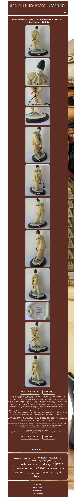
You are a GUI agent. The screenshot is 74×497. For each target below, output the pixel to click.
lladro (14, 465)
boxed (35, 465)
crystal (27, 473)
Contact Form (37, 487)
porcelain (44, 473)
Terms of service (38, 493)
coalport (42, 457)
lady (51, 473)
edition (40, 468)
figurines (27, 461)
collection (26, 464)
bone (21, 461)
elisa (16, 472)
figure (37, 476)
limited (29, 468)
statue (20, 468)
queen (40, 465)
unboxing (15, 461)
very (61, 458)
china (34, 458)
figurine (58, 464)
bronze (34, 461)
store (18, 465)
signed (32, 473)
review (61, 461)
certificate (55, 461)
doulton (53, 457)
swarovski (52, 468)
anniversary (27, 458)
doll (22, 472)
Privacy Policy (37, 490)
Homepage (37, 484)
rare (61, 468)
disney (47, 464)
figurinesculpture (45, 461)
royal (57, 472)
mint (37, 473)
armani (13, 469)
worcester (17, 458)
